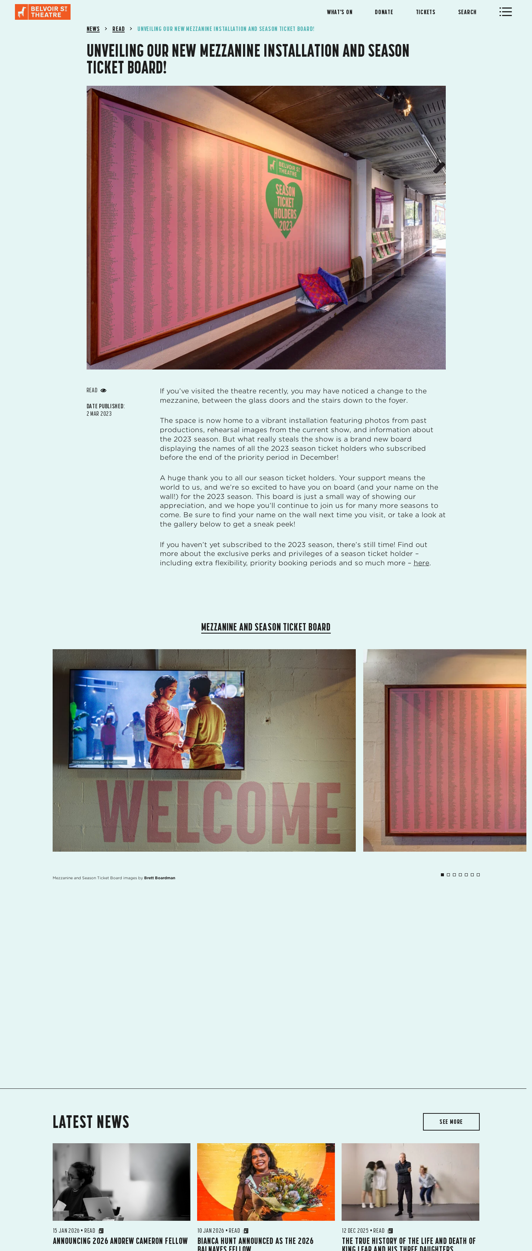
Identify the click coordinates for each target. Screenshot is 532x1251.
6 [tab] (472, 874)
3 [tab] (454, 874)
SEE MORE (451, 1121)
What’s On (339, 12)
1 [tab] (442, 874)
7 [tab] (478, 874)
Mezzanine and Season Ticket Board (266, 627)
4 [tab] (460, 874)
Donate (384, 12)
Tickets (426, 12)
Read (118, 28)
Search (467, 12)
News (93, 28)
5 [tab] (466, 874)
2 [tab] (448, 874)
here (421, 563)
